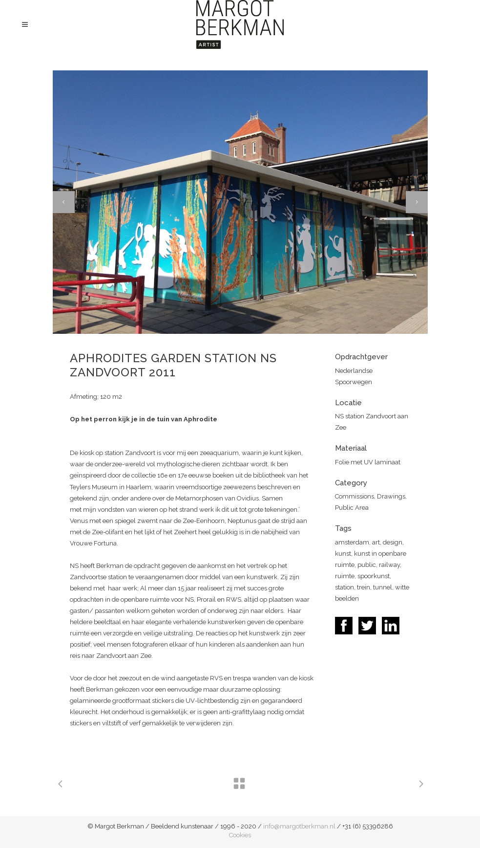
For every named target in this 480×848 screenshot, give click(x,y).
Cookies (240, 835)
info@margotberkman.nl (299, 826)
